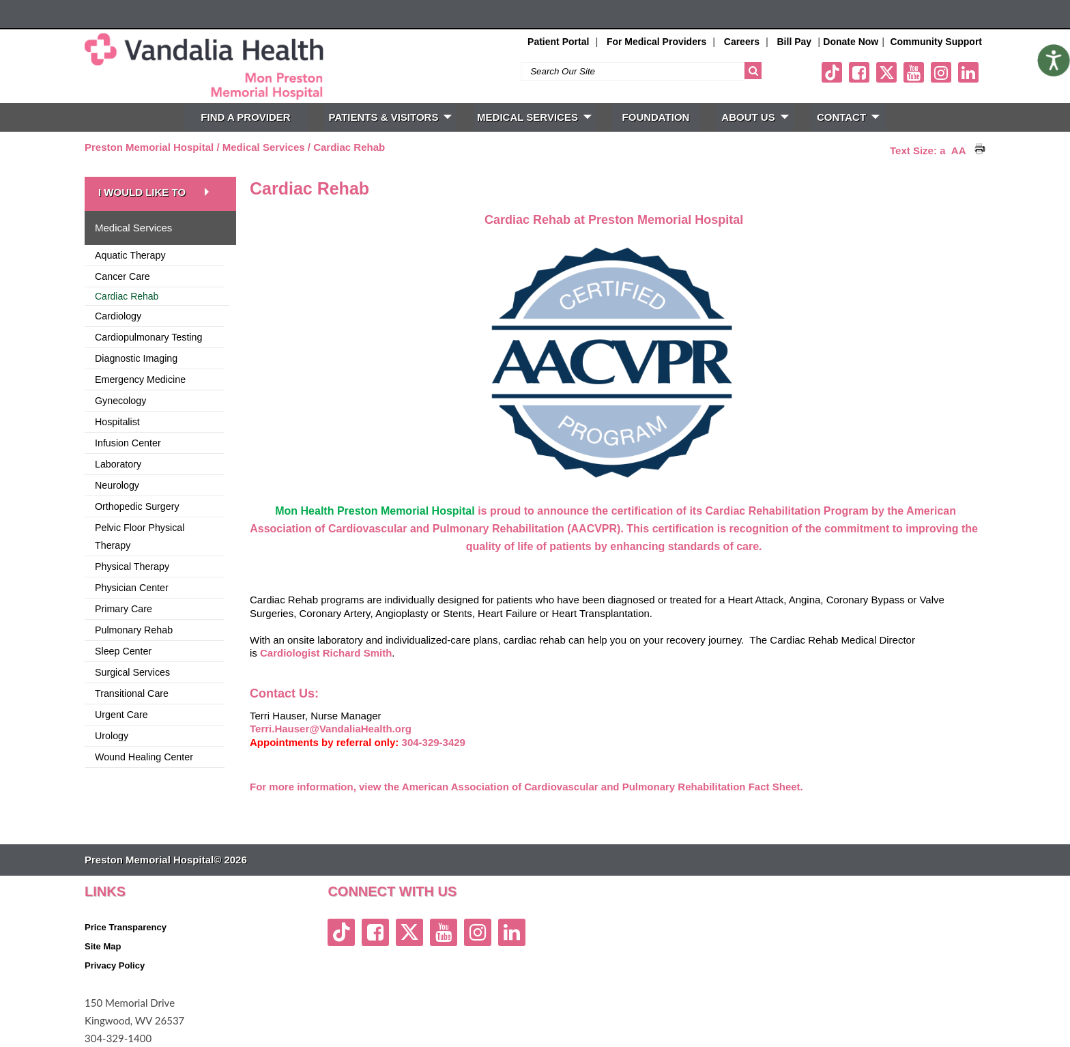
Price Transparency (126, 927)
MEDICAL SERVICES (534, 117)
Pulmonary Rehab (134, 630)
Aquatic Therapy (130, 255)
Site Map (103, 946)
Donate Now (850, 41)
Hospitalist (117, 421)
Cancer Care (122, 276)
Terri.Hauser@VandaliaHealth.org (330, 728)
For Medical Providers (656, 41)
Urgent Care (121, 714)
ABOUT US (754, 117)
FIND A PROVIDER (245, 117)
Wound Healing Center (144, 756)
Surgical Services (132, 672)
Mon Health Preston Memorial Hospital (374, 511)
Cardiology (118, 316)
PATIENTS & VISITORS (390, 117)
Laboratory (118, 464)
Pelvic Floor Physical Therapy (139, 536)
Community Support (936, 41)
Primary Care (123, 608)
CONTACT (848, 117)
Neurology (117, 485)
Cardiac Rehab (349, 147)
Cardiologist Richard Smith (326, 653)
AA (958, 150)
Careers (742, 41)
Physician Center (132, 587)
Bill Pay (794, 41)
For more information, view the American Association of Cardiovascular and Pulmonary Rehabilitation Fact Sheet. (526, 786)
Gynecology (120, 400)
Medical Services (263, 147)
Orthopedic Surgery (137, 506)
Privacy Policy (115, 965)
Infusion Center (128, 443)
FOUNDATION (656, 117)
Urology (111, 735)
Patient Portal (558, 41)
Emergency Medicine (140, 379)
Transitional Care (132, 693)
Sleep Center (123, 651)
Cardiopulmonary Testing (148, 337)
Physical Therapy (132, 566)
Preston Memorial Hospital (149, 147)
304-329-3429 (433, 742)
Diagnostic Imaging (136, 358)
